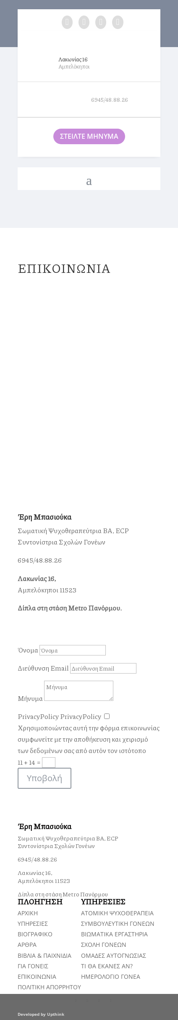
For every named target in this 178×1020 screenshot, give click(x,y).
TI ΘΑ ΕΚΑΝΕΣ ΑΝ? (107, 966)
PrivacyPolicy (38, 716)
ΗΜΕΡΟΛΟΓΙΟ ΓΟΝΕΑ (110, 976)
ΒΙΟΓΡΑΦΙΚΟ (35, 934)
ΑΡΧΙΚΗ (28, 913)
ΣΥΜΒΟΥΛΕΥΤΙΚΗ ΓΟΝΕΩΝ (117, 924)
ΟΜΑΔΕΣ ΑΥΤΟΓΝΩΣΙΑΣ (113, 955)
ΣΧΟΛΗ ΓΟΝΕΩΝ (103, 945)
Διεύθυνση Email (43, 668)
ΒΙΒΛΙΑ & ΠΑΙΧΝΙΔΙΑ (44, 955)
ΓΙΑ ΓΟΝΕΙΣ (33, 966)
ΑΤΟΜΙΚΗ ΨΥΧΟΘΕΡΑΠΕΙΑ (117, 913)
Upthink (55, 1014)
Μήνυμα (30, 698)
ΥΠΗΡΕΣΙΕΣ (33, 924)
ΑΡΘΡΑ (27, 945)
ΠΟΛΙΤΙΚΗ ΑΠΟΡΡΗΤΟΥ (49, 987)
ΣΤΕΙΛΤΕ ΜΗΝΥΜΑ (89, 136)
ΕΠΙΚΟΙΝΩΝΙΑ (37, 976)
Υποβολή (44, 778)
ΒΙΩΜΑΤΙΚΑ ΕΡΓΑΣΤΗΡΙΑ (114, 934)
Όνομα (28, 650)
